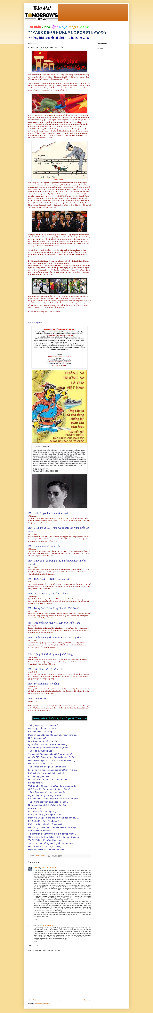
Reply (35, 919)
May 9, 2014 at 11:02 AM (49, 868)
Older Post (87, 1000)
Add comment (33, 946)
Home (60, 1000)
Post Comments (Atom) (43, 1003)
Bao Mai (36, 868)
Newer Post (32, 1000)
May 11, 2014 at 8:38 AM (49, 925)
